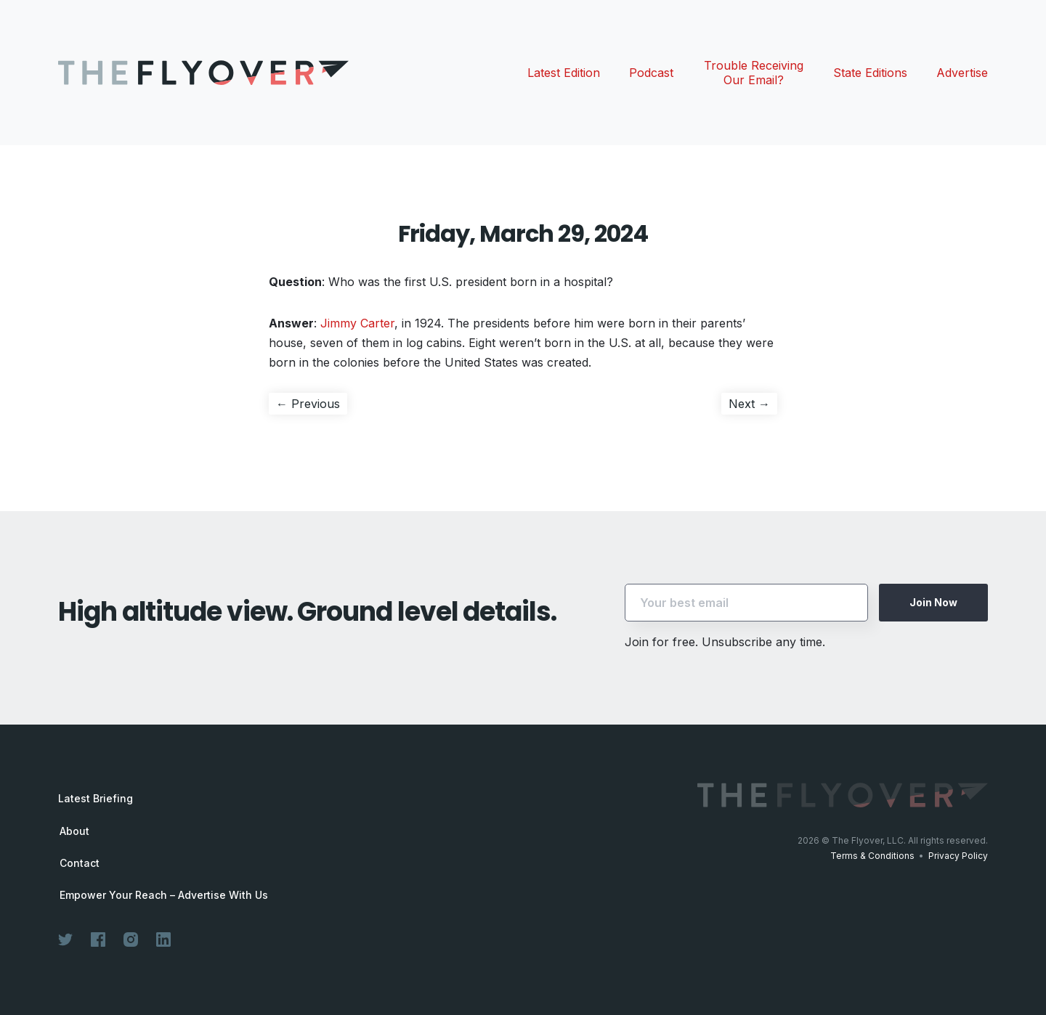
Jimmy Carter (357, 323)
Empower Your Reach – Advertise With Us (164, 895)
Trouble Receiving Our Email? (753, 72)
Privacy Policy (958, 855)
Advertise (962, 72)
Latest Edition (563, 72)
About (74, 831)
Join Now (933, 602)
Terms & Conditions (872, 855)
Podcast (651, 72)
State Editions (870, 72)
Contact (80, 863)
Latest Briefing (95, 798)
